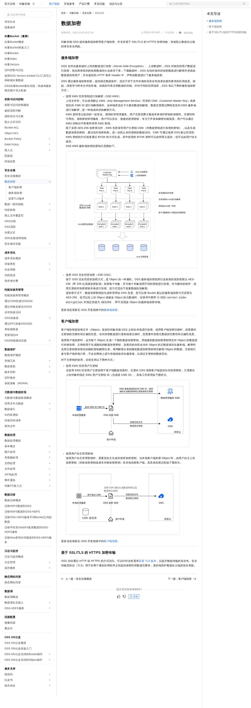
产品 (49, 6)
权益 (72, 6)
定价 (81, 6)
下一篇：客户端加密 (182, 590)
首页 (63, 25)
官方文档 (10, 15)
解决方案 (60, 6)
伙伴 (102, 6)
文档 (203, 6)
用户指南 (54, 15)
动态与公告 (115, 15)
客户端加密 (110, 553)
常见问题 (99, 15)
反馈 (134, 608)
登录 (243, 6)
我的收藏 (188, 45)
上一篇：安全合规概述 (76, 590)
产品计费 (84, 15)
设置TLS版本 (147, 572)
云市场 (92, 6)
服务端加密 (110, 321)
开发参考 (69, 15)
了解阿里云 (124, 6)
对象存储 (24, 15)
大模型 (39, 6)
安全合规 (86, 25)
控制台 (220, 6)
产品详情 (169, 44)
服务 (111, 6)
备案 (211, 6)
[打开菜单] (6, 6)
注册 (229, 6)
